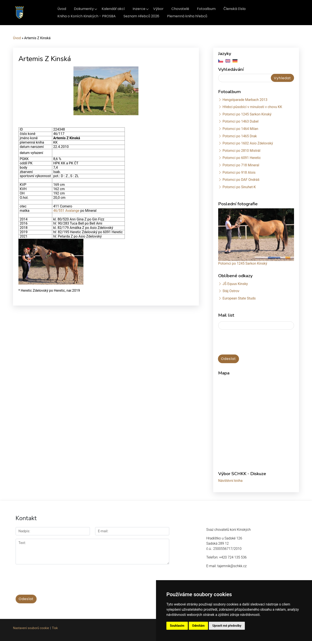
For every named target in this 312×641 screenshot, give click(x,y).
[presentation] (251, 342)
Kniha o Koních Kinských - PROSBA (86, 16)
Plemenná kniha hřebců (187, 16)
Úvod (61, 8)
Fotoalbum (206, 8)
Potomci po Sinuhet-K (239, 187)
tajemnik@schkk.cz (232, 566)
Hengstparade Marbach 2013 (245, 100)
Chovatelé (180, 8)
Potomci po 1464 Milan (240, 129)
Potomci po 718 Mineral (241, 165)
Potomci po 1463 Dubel (240, 121)
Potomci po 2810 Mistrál (241, 151)
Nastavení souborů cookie (31, 628)
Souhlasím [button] (177, 625)
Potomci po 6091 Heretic (242, 158)
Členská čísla (234, 8)
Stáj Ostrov (231, 291)
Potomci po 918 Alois (239, 172)
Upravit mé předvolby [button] (226, 625)
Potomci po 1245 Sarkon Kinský (247, 114)
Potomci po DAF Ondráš (241, 180)
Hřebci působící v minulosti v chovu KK (252, 107)
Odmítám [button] (198, 625)
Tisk (55, 628)
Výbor (158, 8)
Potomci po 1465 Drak (240, 136)
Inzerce (139, 8)
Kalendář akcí (113, 8)
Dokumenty (84, 8)
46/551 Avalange (66, 211)
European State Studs (239, 298)
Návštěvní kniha (230, 481)
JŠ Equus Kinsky (235, 284)
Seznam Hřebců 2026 (141, 16)
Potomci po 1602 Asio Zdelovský (248, 143)
